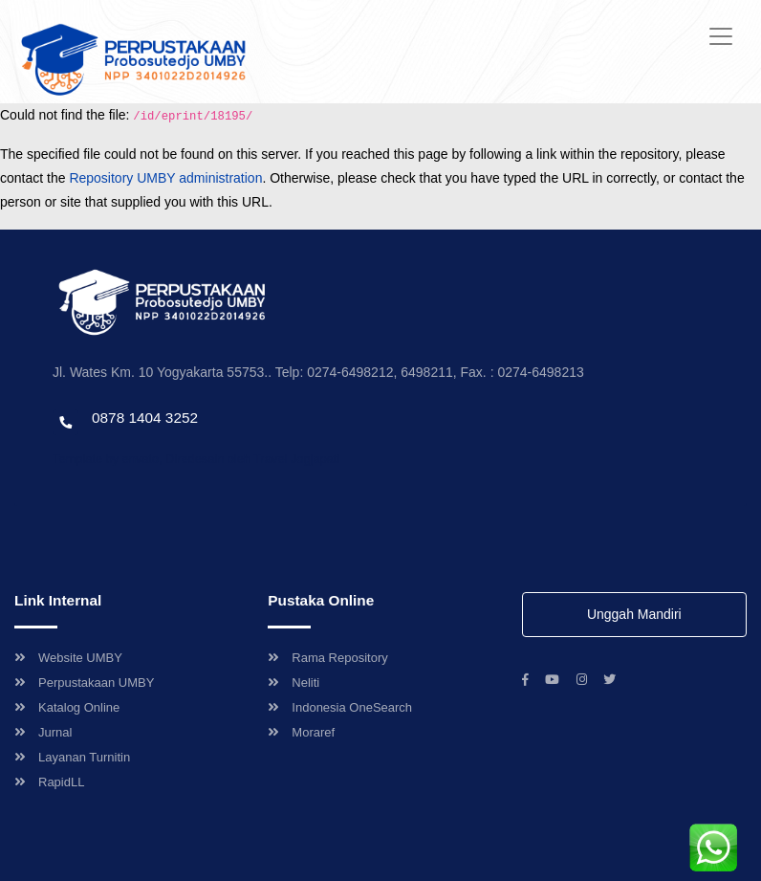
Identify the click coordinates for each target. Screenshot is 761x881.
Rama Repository (327, 657)
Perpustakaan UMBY (84, 682)
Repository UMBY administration (165, 178)
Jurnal (43, 732)
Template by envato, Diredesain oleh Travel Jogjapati (196, 459)
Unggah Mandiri (634, 614)
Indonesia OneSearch (340, 707)
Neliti (293, 682)
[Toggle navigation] (721, 36)
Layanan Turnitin (72, 757)
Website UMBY (68, 657)
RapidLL (49, 782)
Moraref (301, 732)
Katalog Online (67, 707)
